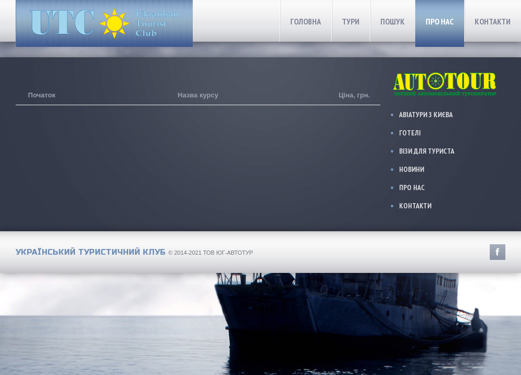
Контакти (493, 21)
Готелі (410, 133)
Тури (350, 21)
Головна (305, 21)
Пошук (392, 21)
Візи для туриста (426, 151)
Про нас (440, 21)
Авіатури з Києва (426, 114)
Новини (411, 169)
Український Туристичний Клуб (91, 252)
